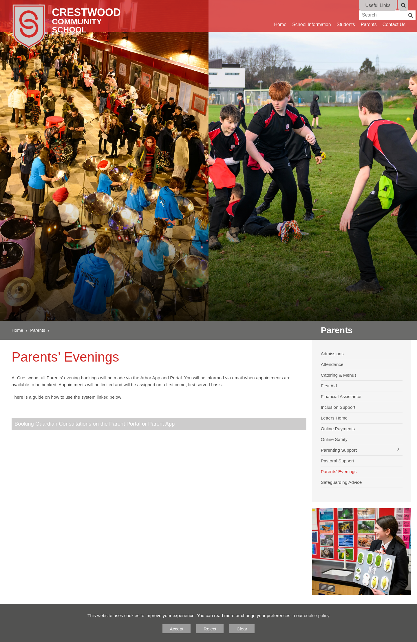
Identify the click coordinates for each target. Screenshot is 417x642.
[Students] (346, 16)
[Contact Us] (394, 16)
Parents (37, 330)
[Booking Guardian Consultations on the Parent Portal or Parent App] (159, 424)
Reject (210, 628)
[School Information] (311, 16)
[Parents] (369, 16)
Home (17, 330)
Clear (242, 628)
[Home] (74, 26)
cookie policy (317, 615)
